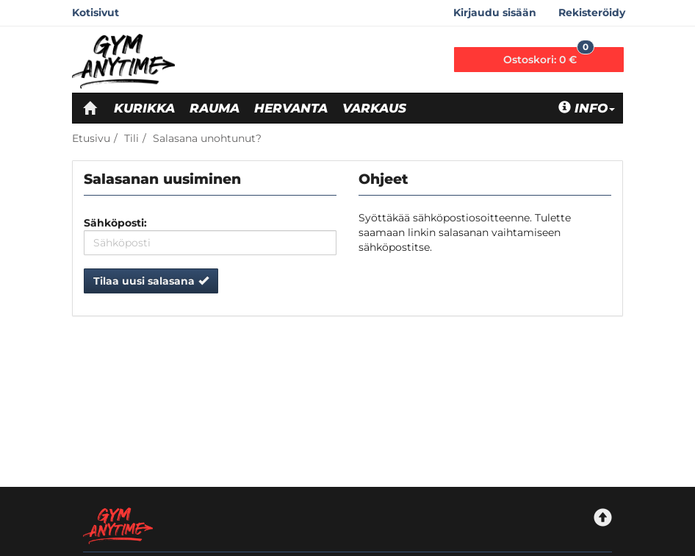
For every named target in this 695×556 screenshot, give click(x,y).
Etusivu (91, 138)
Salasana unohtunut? (207, 138)
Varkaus (374, 108)
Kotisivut (95, 12)
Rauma (215, 108)
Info (586, 108)
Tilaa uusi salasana (151, 281)
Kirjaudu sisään (494, 12)
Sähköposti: (115, 222)
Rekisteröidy (591, 12)
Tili (131, 138)
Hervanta (291, 108)
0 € (548, 56)
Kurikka (144, 108)
